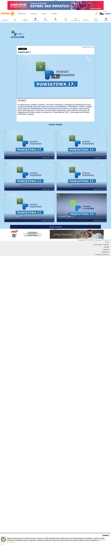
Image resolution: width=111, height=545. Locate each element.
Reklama (106, 250)
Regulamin (105, 252)
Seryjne (44, 13)
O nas (107, 242)
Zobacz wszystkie (55, 227)
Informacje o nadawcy (101, 245)
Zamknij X (105, 535)
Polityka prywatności (102, 255)
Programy (34, 13)
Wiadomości (22, 13)
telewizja (7, 13)
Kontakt (54, 13)
